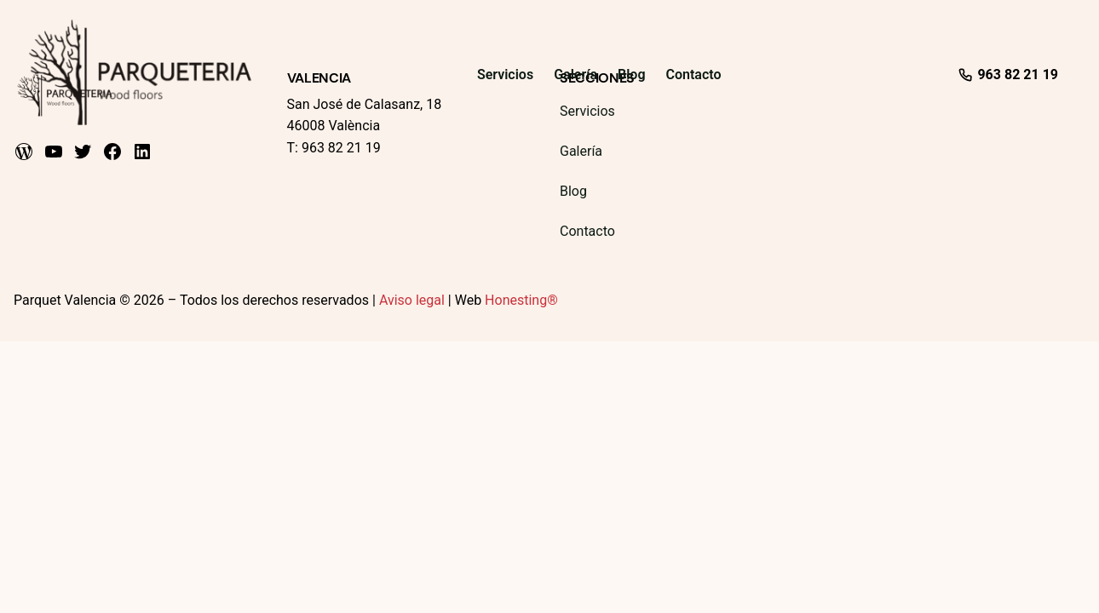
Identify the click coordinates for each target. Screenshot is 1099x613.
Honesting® (521, 300)
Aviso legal (412, 300)
